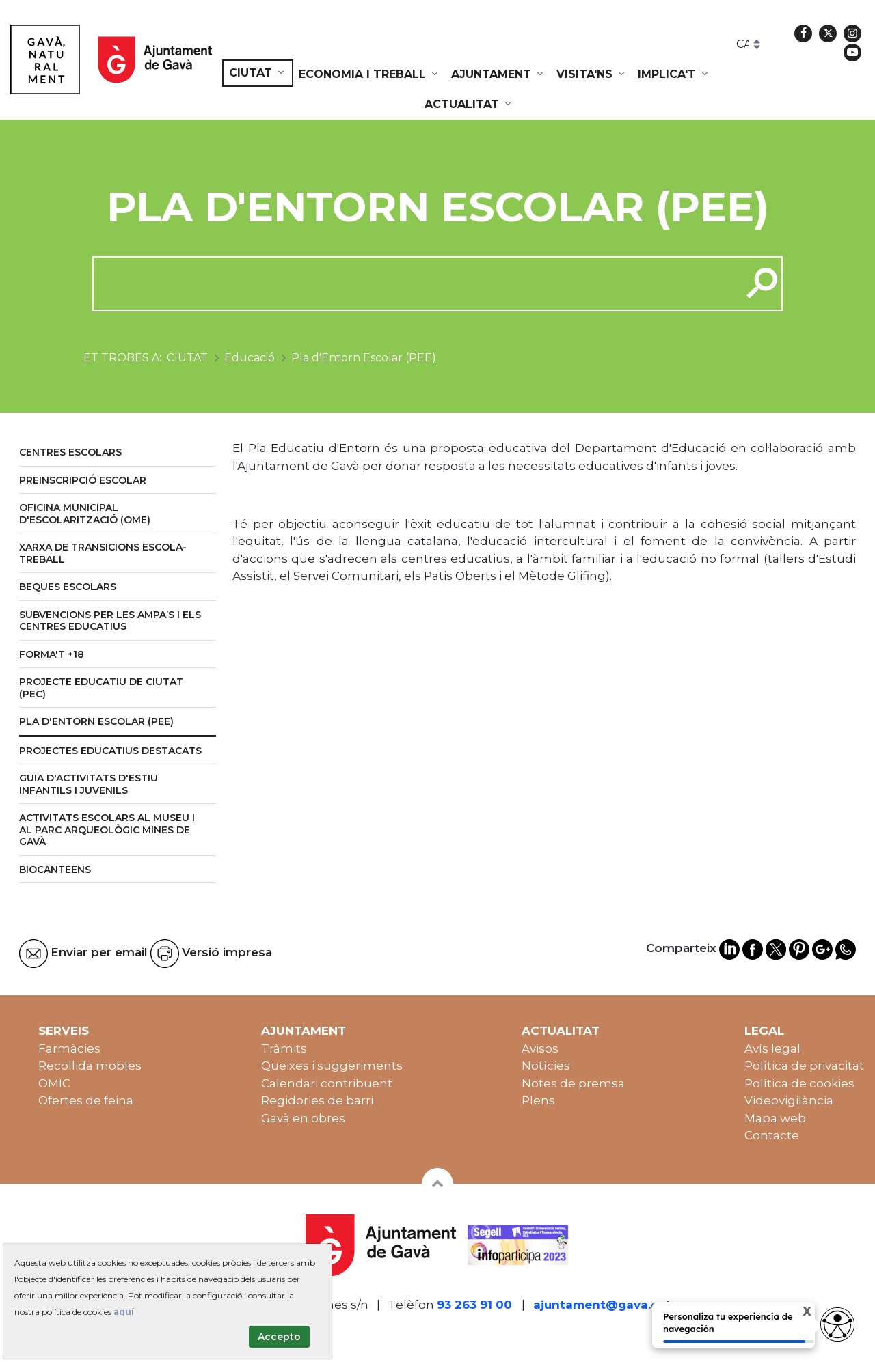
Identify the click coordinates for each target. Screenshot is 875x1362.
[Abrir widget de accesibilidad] (837, 1324)
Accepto (279, 1337)
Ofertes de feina (85, 1100)
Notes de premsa (573, 1083)
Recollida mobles (90, 1065)
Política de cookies (799, 1083)
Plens (538, 1100)
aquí (123, 1312)
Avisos (540, 1048)
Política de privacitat (804, 1065)
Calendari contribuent (326, 1083)
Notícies (546, 1065)
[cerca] (412, 283)
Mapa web (775, 1118)
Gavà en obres (303, 1118)
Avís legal (772, 1048)
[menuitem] (257, 73)
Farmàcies (69, 1048)
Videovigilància (788, 1100)
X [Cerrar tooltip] (795, 1313)
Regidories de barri (317, 1100)
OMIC (54, 1083)
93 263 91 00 (474, 1304)
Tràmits (284, 1048)
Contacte (771, 1135)
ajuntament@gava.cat (602, 1304)
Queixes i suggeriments (332, 1065)
